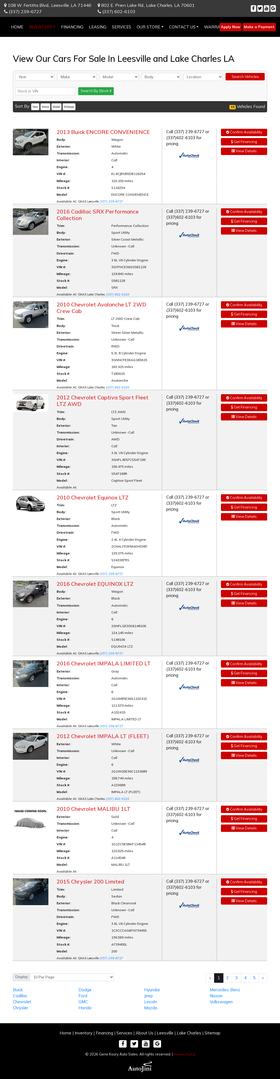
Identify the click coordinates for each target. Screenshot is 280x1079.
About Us (144, 1033)
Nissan (216, 995)
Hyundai (152, 989)
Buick (18, 989)
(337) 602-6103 (116, 11)
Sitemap (212, 1033)
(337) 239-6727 (23, 11)
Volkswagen (221, 1001)
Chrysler (20, 1007)
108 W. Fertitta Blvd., (47, 5)
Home (65, 1033)
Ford (82, 995)
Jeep (148, 995)
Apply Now (230, 27)
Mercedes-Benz (225, 989)
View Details (244, 151)
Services (124, 1033)
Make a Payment (259, 27)
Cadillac (20, 995)
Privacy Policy (184, 1054)
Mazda (150, 1007)
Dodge (85, 989)
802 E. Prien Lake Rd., (146, 5)
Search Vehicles (245, 76)
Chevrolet (22, 1001)
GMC (83, 1001)
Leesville (165, 1033)
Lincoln (150, 1001)
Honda (84, 1007)
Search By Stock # (96, 91)
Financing (104, 1033)
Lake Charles (189, 1033)
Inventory (83, 1033)
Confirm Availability (244, 132)
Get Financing (244, 141)
